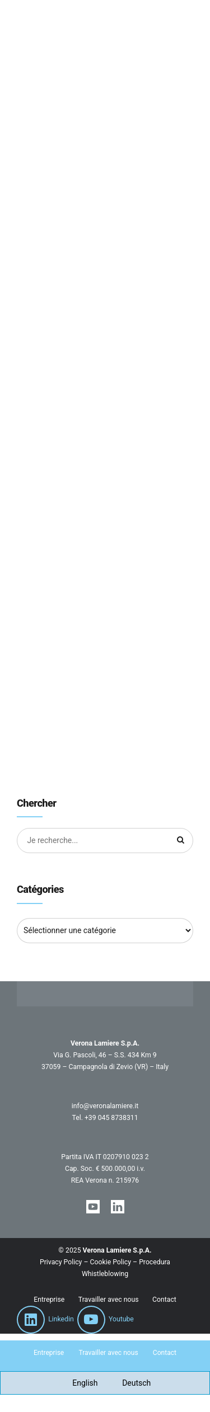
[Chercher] (181, 841)
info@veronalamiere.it (105, 1106)
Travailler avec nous (108, 1299)
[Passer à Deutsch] (130, 1383)
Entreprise (49, 1299)
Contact (164, 1299)
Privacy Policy (61, 1263)
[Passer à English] (79, 1383)
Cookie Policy (110, 1263)
